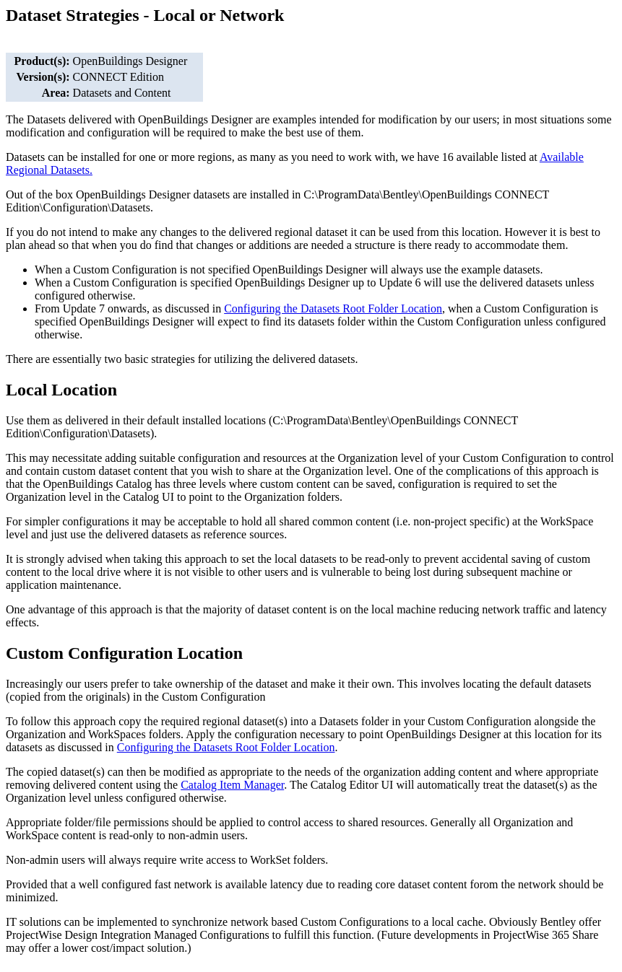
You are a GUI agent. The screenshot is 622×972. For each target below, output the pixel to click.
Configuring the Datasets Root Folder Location (226, 747)
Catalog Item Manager (232, 785)
